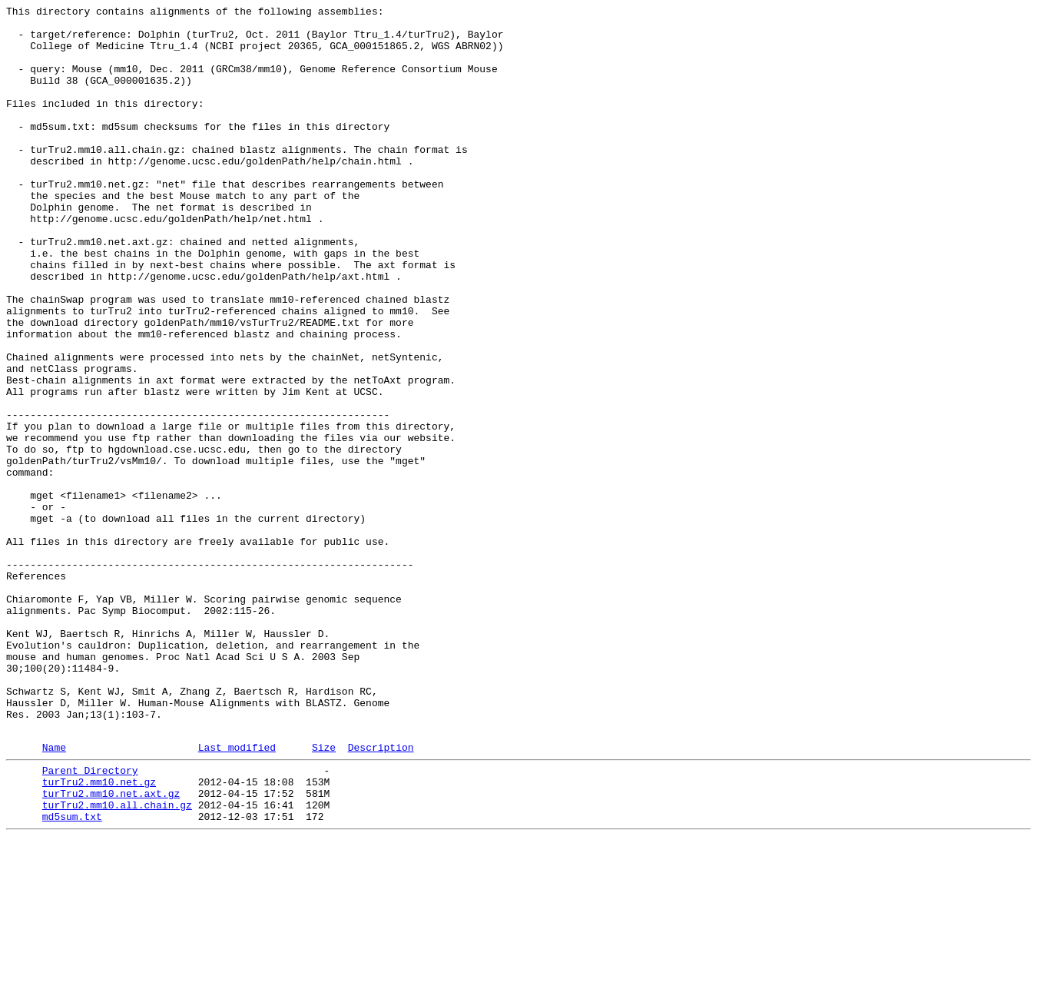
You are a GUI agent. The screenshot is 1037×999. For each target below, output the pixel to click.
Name (54, 894)
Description (381, 894)
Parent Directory (90, 920)
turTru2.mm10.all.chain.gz (117, 961)
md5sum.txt (72, 975)
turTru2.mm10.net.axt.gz (111, 947)
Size (324, 894)
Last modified (237, 894)
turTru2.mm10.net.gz (99, 934)
